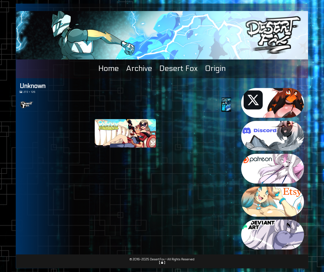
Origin (215, 68)
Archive (139, 68)
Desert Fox (178, 68)
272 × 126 (29, 92)
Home (108, 68)
